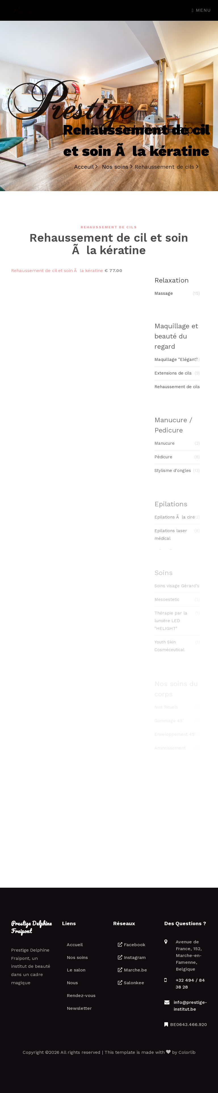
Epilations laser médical (177, 539)
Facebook (131, 944)
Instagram (132, 957)
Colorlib (187, 1052)
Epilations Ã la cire (177, 522)
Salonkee (131, 982)
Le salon (76, 970)
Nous (72, 982)
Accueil (75, 944)
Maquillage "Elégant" (177, 363)
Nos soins (77, 957)
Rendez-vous (81, 995)
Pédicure (177, 461)
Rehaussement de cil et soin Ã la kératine (57, 270)
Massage (177, 296)
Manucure (177, 448)
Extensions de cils (177, 377)
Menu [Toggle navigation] (201, 10)
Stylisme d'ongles (177, 475)
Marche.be (132, 970)
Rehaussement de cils (177, 390)
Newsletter (79, 1008)
